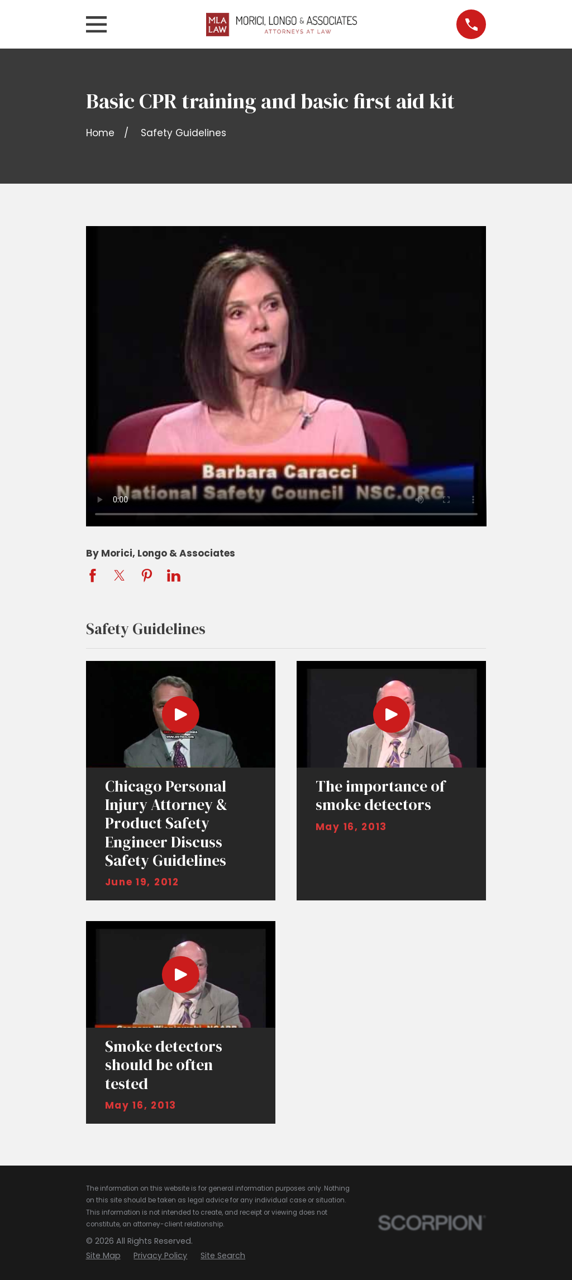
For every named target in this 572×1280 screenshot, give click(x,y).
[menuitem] (103, 1256)
